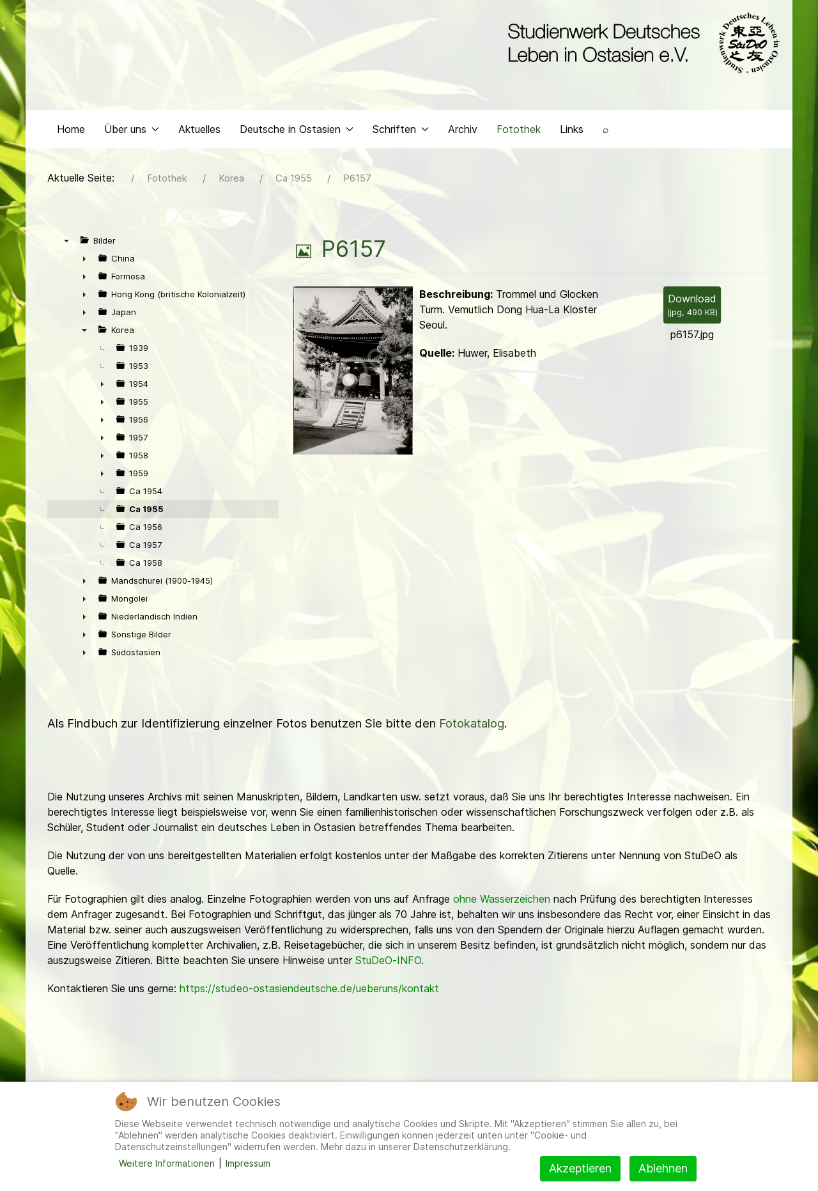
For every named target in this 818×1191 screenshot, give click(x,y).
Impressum (248, 1163)
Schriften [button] (401, 131)
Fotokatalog (471, 726)
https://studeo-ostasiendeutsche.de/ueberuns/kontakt (309, 991)
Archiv (462, 131)
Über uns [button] (131, 131)
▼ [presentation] (66, 244)
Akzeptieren (580, 1168)
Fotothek (519, 131)
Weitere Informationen (167, 1163)
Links (571, 131)
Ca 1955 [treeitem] (146, 512)
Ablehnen (663, 1168)
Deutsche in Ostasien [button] (296, 131)
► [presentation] (84, 261)
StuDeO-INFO (388, 963)
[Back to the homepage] (640, 43)
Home (71, 131)
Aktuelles (199, 131)
